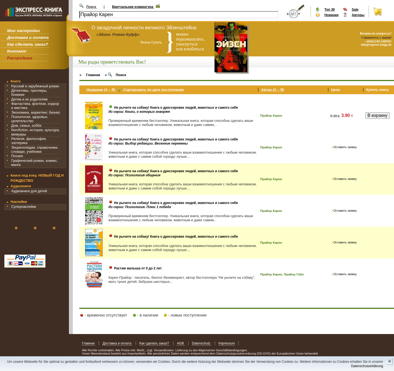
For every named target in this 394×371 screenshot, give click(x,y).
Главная (88, 343)
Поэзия (17, 156)
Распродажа (20, 58)
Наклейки (18, 202)
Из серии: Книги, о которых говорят (139, 112)
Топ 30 (330, 9)
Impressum (226, 343)
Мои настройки (23, 30)
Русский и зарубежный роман (35, 86)
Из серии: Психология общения (134, 175)
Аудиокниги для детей (29, 191)
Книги (15, 81)
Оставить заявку (345, 147)
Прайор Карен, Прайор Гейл (282, 274)
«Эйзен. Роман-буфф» (118, 34)
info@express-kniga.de (376, 44)
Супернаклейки (23, 207)
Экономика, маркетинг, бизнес (35, 112)
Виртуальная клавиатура (133, 7)
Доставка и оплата (28, 37)
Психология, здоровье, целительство (29, 119)
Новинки (331, 15)
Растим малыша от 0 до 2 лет (138, 268)
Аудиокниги (20, 186)
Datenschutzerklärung (367, 366)
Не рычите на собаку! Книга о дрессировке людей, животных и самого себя (176, 108)
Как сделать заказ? (27, 44)
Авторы (358, 15)
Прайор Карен (271, 115)
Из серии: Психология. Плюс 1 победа (139, 207)
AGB (181, 343)
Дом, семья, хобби (26, 125)
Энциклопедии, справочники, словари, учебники (34, 149)
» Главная (89, 75)
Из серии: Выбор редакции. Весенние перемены (148, 143)
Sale (355, 9)
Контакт (16, 51)
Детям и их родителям (29, 99)
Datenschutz (201, 343)
